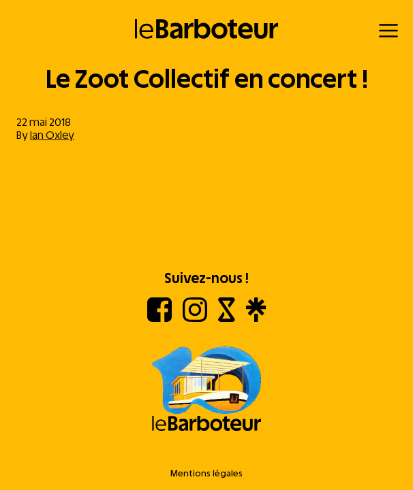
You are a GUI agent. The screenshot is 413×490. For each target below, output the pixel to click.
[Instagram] (195, 318)
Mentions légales (206, 473)
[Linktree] (256, 318)
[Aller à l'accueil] (206, 390)
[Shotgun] (227, 318)
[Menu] (388, 30)
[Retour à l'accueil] (207, 29)
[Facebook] (159, 318)
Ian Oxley (52, 135)
